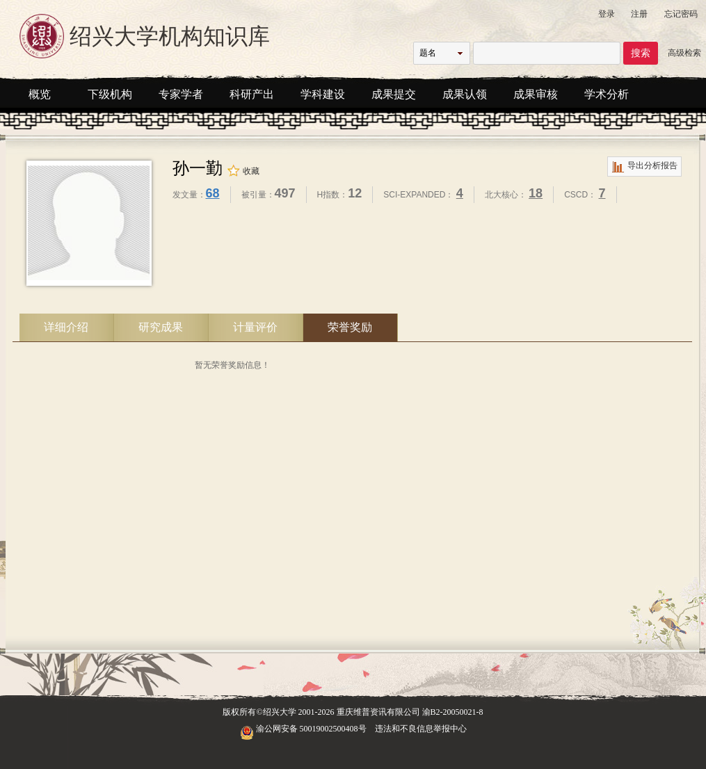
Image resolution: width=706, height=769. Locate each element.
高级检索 (684, 53)
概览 (40, 94)
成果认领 (464, 94)
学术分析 (606, 94)
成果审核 (535, 94)
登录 (606, 14)
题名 (427, 53)
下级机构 (110, 94)
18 (536, 193)
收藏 (243, 171)
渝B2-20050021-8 (452, 712)
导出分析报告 (644, 167)
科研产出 (252, 94)
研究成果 (160, 327)
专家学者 (181, 94)
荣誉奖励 (350, 327)
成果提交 (393, 94)
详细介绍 (66, 327)
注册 (639, 14)
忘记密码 (681, 14)
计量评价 (255, 327)
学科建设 (322, 94)
